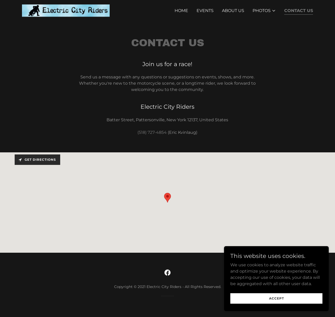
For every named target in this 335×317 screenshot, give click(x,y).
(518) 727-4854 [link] (152, 132)
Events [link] (205, 10)
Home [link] (181, 10)
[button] (264, 11)
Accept (276, 298)
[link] (66, 10)
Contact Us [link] (298, 10)
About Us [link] (233, 10)
